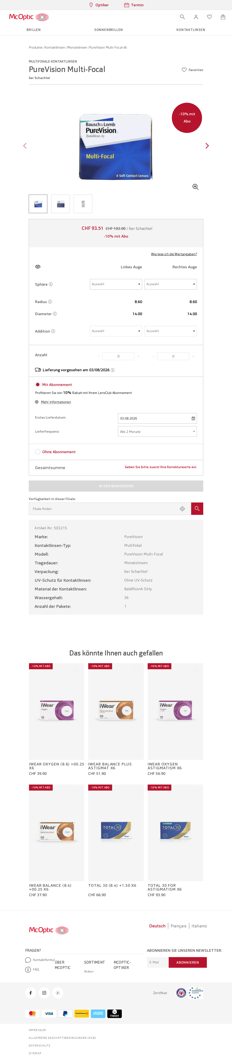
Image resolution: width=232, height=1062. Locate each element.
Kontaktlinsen (55, 47)
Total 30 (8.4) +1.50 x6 (112, 885)
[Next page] (206, 146)
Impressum (37, 1030)
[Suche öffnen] (182, 17)
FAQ (32, 970)
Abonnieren (187, 962)
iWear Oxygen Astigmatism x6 (165, 766)
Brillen (89, 971)
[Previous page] (26, 146)
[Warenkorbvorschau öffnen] (223, 17)
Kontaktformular (38, 960)
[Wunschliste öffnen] (209, 17)
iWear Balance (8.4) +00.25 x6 (50, 887)
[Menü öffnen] (63, 17)
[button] (196, 17)
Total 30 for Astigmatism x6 (165, 887)
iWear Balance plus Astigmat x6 (110, 766)
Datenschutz (40, 1045)
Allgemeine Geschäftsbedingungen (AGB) (62, 1038)
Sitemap (35, 1053)
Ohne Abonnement (59, 451)
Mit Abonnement (57, 384)
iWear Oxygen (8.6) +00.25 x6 (56, 766)
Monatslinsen (77, 47)
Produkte (36, 47)
